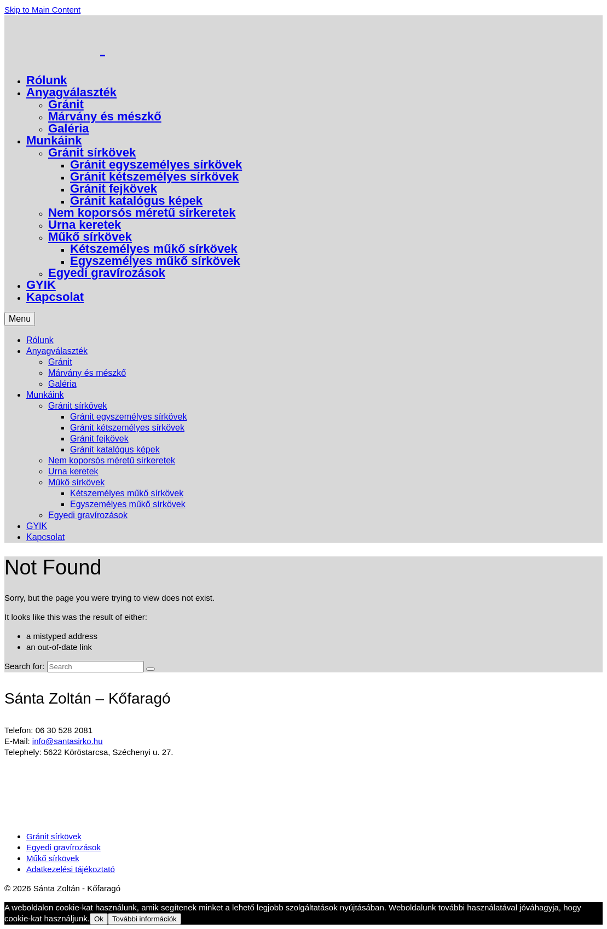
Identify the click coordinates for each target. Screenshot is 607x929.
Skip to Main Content (42, 9)
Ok (98, 919)
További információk (144, 919)
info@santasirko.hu (67, 741)
